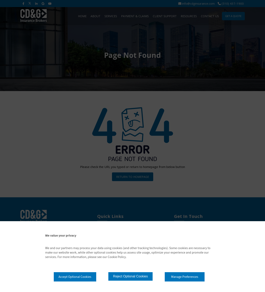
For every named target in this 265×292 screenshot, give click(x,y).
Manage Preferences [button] (184, 277)
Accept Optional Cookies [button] (75, 277)
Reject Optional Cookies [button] (130, 276)
